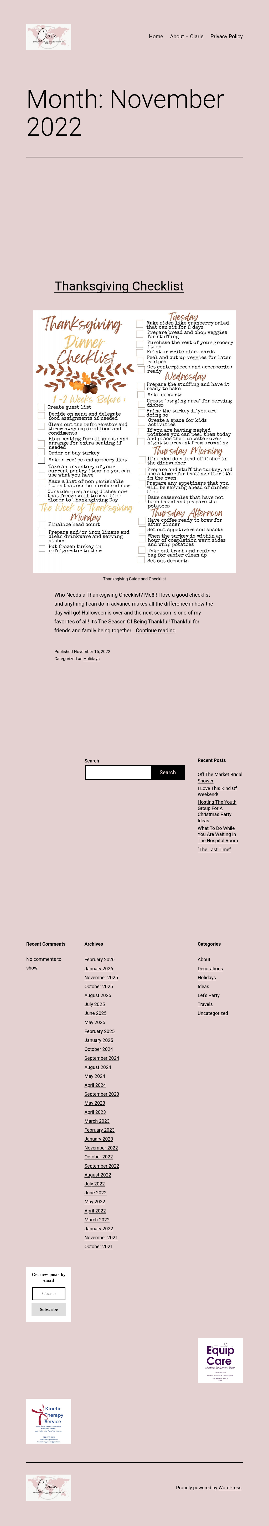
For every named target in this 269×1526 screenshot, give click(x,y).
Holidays (91, 658)
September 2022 (101, 1166)
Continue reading (155, 630)
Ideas (203, 986)
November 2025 (101, 977)
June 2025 (95, 1013)
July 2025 (94, 1004)
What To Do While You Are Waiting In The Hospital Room (218, 834)
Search (91, 761)
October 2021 (98, 1246)
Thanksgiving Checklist (119, 286)
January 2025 (98, 1040)
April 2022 (95, 1211)
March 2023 (97, 1121)
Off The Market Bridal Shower (220, 777)
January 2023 (98, 1139)
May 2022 (94, 1201)
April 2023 (95, 1112)
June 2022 (95, 1192)
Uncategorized (213, 1013)
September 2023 (101, 1094)
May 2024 (94, 1076)
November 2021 (101, 1237)
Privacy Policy (226, 36)
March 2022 (97, 1219)
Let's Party (209, 995)
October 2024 (98, 1049)
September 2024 (101, 1058)
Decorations (210, 968)
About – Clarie (186, 36)
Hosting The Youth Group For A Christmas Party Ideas (217, 811)
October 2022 (98, 1156)
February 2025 (99, 1031)
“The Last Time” (214, 849)
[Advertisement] (134, 218)
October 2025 (98, 986)
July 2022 (94, 1183)
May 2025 (94, 1022)
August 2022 (97, 1175)
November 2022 (101, 1148)
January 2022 (98, 1228)
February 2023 (99, 1130)
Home (156, 36)
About (204, 959)
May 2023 (94, 1103)
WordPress (230, 1487)
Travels (205, 1004)
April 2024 (95, 1085)
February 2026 (99, 959)
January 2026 (98, 968)
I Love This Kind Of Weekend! (217, 791)
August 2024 (97, 1067)
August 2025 (97, 995)
